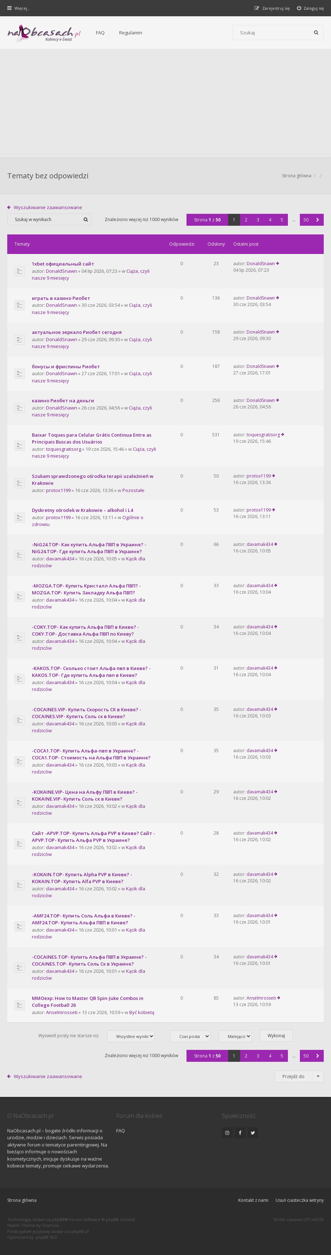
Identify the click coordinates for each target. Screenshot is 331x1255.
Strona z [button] (207, 220)
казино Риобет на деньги (63, 400)
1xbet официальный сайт (63, 263)
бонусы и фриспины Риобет (66, 366)
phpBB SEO (46, 1237)
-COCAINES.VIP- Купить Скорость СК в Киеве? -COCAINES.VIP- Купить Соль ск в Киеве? (86, 713)
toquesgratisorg (63, 449)
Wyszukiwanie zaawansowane (48, 207)
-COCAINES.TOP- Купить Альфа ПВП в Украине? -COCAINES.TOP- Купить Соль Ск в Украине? (89, 960)
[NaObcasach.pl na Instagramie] (227, 1132)
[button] (318, 220)
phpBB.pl (80, 1231)
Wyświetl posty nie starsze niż (96, 1036)
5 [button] (282, 220)
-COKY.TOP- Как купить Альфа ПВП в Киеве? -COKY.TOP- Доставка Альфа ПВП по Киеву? (85, 630)
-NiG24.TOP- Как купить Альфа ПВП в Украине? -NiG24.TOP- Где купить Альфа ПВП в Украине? (89, 548)
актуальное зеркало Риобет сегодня (77, 332)
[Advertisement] (165, 103)
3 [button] (258, 220)
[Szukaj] (316, 32)
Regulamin (130, 32)
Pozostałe (133, 490)
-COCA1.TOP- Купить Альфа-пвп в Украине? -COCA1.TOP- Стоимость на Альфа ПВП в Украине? (91, 754)
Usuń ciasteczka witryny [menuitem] (300, 1200)
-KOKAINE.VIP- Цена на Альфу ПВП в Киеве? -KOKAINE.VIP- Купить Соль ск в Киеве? (85, 795)
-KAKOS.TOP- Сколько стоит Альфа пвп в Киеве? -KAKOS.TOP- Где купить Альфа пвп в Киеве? (91, 672)
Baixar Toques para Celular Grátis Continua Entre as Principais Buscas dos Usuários (91, 438)
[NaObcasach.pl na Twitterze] (252, 1132)
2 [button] (246, 220)
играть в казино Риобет (61, 298)
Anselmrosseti (61, 1012)
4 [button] (270, 220)
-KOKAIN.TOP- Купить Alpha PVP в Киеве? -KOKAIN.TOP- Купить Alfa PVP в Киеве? (82, 878)
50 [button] (306, 220)
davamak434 (60, 558)
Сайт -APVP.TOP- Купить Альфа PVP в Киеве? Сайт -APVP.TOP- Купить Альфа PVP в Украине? (93, 837)
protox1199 (58, 490)
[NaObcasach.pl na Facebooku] (240, 1132)
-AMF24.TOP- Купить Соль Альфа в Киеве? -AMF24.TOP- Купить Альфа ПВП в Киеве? (83, 919)
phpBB (58, 1219)
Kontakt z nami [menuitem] (253, 1200)
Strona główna (22, 1200)
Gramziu (50, 1225)
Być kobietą (141, 1012)
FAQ (100, 32)
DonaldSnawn (61, 271)
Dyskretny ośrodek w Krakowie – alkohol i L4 (82, 510)
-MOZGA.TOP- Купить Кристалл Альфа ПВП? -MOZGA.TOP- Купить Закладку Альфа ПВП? (86, 589)
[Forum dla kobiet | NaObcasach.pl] (44, 33)
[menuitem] (310, 8)
